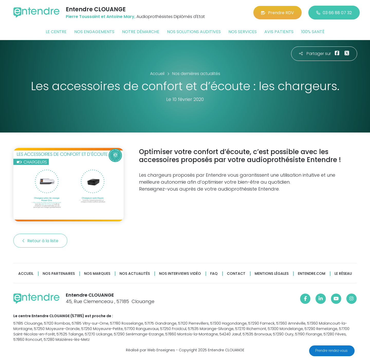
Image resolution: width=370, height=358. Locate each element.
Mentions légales (272, 273)
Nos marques (97, 273)
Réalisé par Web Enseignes (150, 350)
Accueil (25, 273)
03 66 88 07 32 (334, 13)
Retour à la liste (40, 241)
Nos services (242, 32)
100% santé (313, 32)
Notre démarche (140, 32)
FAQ (214, 273)
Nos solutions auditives (194, 32)
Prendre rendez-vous (331, 350)
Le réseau (343, 273)
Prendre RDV (277, 13)
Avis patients (278, 32)
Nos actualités (134, 273)
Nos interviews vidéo (180, 273)
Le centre (56, 32)
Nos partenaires (59, 273)
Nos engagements (94, 32)
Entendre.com (311, 273)
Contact (236, 273)
